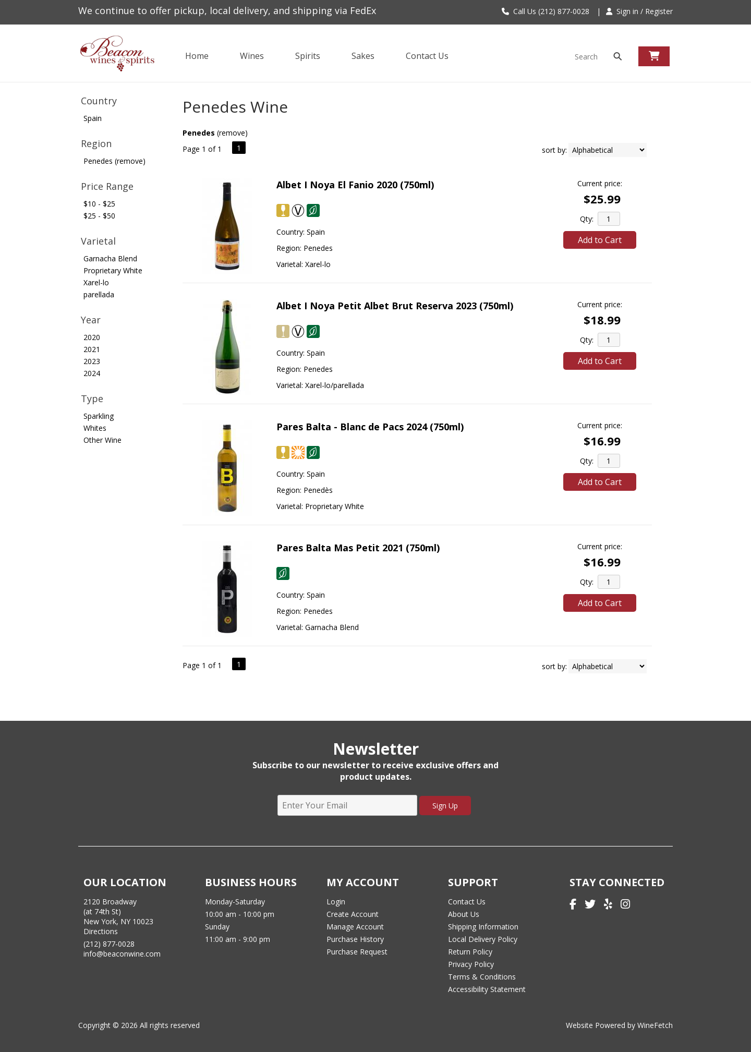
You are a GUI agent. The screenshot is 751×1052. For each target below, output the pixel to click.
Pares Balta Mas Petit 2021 (358, 547)
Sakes (363, 56)
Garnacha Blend (110, 258)
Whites (94, 428)
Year (91, 319)
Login (335, 901)
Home (197, 56)
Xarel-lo (96, 282)
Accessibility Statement (487, 989)
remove (232, 133)
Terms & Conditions (482, 977)
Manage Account (355, 927)
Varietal (98, 241)
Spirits (305, 56)
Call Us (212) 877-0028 (545, 11)
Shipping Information (483, 927)
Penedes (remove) (114, 161)
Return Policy (470, 952)
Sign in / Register (639, 11)
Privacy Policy (471, 964)
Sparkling (98, 416)
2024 (91, 373)
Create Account (352, 914)
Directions (100, 931)
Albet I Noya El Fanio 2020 (355, 184)
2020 (91, 337)
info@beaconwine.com (122, 954)
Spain (92, 118)
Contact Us (427, 56)
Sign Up (445, 806)
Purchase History (355, 939)
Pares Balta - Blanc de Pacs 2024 (370, 426)
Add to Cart (600, 240)
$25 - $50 (99, 216)
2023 (91, 361)
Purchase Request (356, 952)
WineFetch (655, 1025)
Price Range (107, 186)
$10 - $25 (99, 204)
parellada (98, 294)
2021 (91, 349)
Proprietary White (112, 270)
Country (99, 100)
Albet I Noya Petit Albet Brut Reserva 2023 (394, 305)
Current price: (599, 183)
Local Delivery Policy (482, 939)
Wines (248, 56)
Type (92, 398)
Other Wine (102, 440)
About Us (463, 914)
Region (96, 143)
